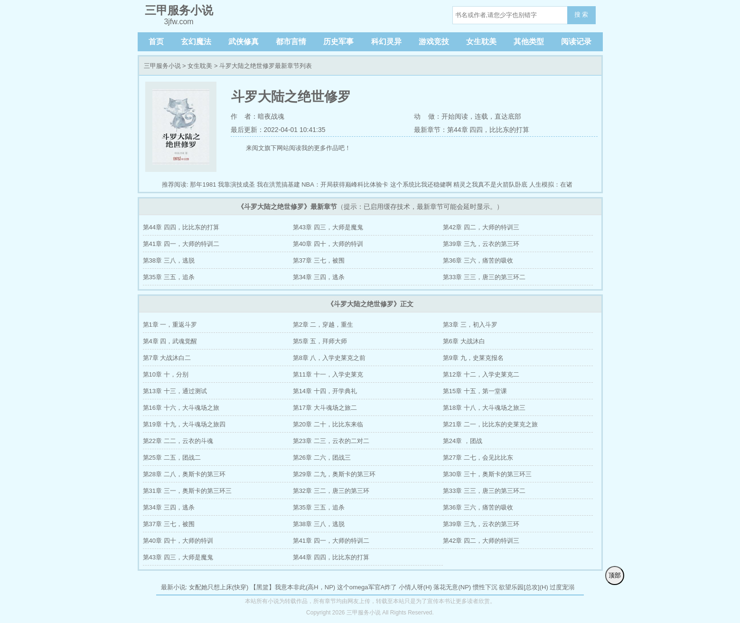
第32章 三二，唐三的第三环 (331, 490)
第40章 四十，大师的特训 (328, 243)
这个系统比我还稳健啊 (421, 184)
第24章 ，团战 (462, 440)
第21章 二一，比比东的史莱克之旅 (490, 424)
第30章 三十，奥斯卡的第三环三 (487, 474)
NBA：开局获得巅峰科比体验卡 (344, 184)
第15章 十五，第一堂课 (475, 391)
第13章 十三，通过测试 (175, 391)
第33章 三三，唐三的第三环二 (484, 277)
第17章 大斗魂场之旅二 (325, 407)
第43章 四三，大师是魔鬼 (328, 227)
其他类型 (529, 42)
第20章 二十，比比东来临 (328, 424)
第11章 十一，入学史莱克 (328, 374)
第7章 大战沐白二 (167, 357)
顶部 (615, 575)
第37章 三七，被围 (319, 260)
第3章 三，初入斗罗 (470, 324)
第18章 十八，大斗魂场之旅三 (484, 407)
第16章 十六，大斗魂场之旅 (181, 407)
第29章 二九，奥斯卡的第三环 (334, 474)
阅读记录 (576, 42)
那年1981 (203, 184)
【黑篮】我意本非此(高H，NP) (292, 587)
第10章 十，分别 (165, 374)
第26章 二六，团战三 (322, 457)
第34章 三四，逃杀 (319, 277)
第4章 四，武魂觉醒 (170, 341)
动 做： (427, 116)
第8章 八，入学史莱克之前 (329, 357)
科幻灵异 (386, 42)
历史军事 (338, 42)
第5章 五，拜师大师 (320, 341)
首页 (156, 42)
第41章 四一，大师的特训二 (181, 243)
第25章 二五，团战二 (172, 457)
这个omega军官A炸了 (367, 587)
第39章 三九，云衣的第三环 (481, 243)
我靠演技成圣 (236, 184)
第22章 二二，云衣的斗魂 (178, 440)
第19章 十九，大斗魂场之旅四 (184, 424)
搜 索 (581, 14)
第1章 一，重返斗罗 (170, 324)
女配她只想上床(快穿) (219, 587)
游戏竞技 (434, 42)
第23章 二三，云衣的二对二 (331, 440)
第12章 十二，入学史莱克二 (481, 374)
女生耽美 (481, 42)
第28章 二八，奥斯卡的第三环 (184, 474)
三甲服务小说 (162, 65)
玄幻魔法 (196, 42)
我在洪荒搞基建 (278, 184)
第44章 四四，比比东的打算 (181, 227)
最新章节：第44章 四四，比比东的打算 (471, 129)
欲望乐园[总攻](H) (523, 587)
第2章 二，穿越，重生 (323, 324)
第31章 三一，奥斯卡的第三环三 (187, 490)
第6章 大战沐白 (464, 341)
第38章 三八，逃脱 (169, 260)
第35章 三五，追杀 (169, 277)
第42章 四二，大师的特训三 (481, 227)
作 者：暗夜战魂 (258, 116)
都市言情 (291, 42)
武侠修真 (243, 42)
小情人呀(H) (415, 587)
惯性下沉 (485, 587)
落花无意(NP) (452, 587)
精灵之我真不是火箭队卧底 (490, 184)
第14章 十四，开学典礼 (325, 391)
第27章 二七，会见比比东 (478, 457)
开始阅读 (454, 116)
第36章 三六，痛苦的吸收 (478, 260)
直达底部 (508, 116)
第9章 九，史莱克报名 (473, 357)
